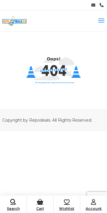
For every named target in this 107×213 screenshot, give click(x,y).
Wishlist (66, 205)
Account (93, 205)
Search (13, 205)
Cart (40, 205)
